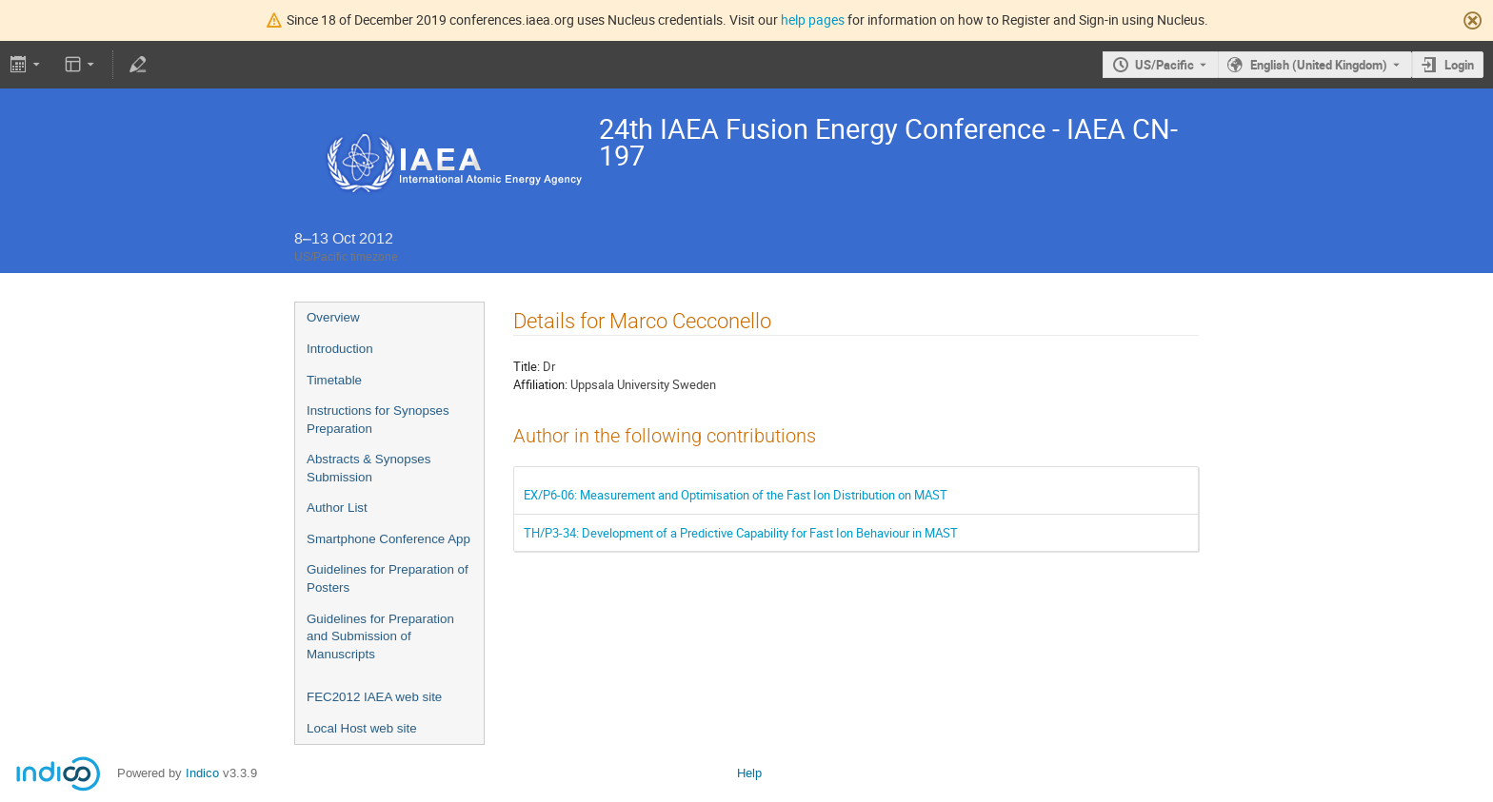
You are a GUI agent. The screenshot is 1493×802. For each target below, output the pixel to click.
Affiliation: (540, 384)
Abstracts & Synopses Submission (368, 468)
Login (1459, 64)
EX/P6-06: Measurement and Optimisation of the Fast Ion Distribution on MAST (735, 494)
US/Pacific (1164, 64)
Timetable (334, 380)
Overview (333, 317)
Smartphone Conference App (388, 539)
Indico (202, 773)
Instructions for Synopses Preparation (378, 419)
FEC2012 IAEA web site (374, 697)
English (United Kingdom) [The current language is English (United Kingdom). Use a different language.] (1318, 64)
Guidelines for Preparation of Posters (387, 578)
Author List (337, 507)
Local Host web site (362, 728)
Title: (526, 366)
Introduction (340, 349)
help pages (813, 19)
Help (749, 773)
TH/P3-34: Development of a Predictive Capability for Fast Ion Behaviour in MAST (741, 532)
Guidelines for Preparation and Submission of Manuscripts (380, 636)
